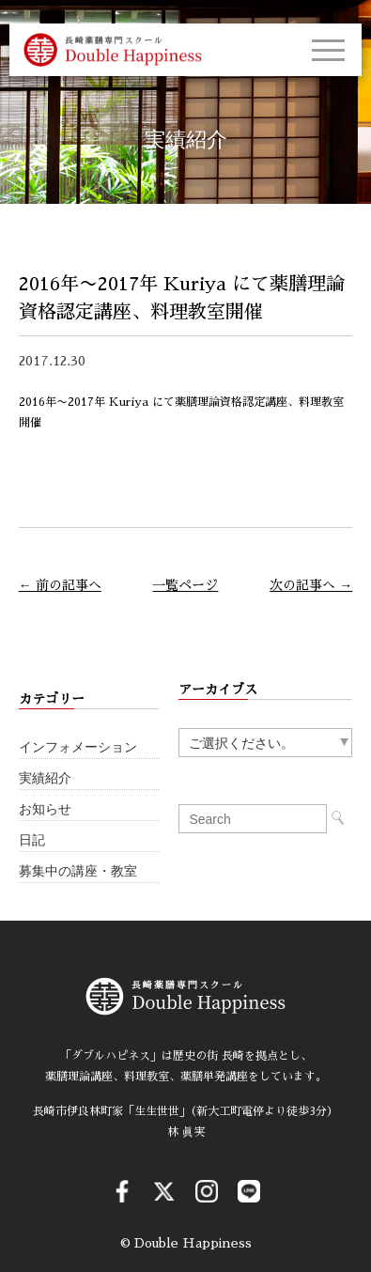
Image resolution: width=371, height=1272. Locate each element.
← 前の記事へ (60, 585)
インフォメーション (78, 747)
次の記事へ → (311, 585)
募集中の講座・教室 (78, 871)
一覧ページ (185, 585)
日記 (32, 840)
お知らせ (45, 809)
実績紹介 (45, 778)
